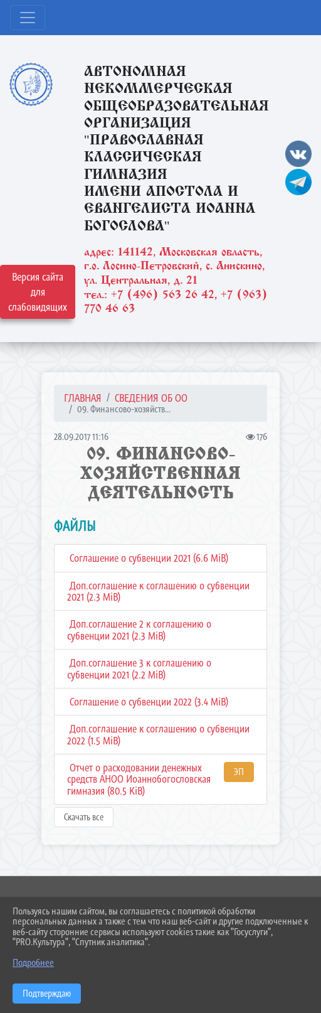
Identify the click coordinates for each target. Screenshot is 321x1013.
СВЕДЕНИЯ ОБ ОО (151, 398)
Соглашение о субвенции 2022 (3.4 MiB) (147, 701)
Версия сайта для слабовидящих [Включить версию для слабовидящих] (37, 292)
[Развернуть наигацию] (27, 17)
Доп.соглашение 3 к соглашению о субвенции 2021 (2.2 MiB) (139, 668)
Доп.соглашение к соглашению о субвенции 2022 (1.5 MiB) (158, 734)
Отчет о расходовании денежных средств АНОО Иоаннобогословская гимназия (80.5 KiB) (139, 779)
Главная (83, 398)
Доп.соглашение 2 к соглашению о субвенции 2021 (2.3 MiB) (139, 629)
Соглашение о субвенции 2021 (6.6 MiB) (147, 558)
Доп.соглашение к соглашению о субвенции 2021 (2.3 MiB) (158, 591)
